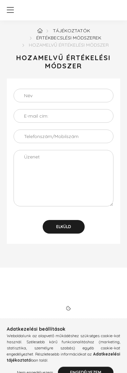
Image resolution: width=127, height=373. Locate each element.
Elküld (63, 226)
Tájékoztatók (71, 31)
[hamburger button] (10, 10)
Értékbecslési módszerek (68, 38)
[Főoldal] (40, 31)
